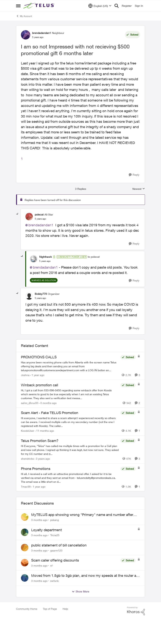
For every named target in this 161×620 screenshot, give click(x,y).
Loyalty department (46, 530)
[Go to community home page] (39, 6)
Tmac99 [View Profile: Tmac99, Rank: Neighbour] (26, 486)
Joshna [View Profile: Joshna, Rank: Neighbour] (25, 375)
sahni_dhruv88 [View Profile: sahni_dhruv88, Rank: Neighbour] (29, 402)
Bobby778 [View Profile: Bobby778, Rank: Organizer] (41, 293)
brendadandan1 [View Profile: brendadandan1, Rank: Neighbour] (41, 32)
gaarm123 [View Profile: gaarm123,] (56, 550)
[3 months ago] (39, 520)
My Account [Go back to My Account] (24, 16)
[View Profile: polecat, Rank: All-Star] (29, 216)
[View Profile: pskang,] (24, 517)
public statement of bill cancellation (59, 545)
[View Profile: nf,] (24, 562)
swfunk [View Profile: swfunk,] (54, 580)
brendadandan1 (40, 225)
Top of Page (50, 608)
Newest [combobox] (138, 189)
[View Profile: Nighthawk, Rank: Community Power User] (33, 259)
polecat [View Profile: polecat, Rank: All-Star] (39, 214)
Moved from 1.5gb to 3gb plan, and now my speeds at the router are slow (85, 575)
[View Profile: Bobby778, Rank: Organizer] (29, 296)
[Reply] (134, 174)
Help (65, 608)
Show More (80, 591)
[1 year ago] (37, 375)
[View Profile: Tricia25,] (24, 532)
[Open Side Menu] (18, 6)
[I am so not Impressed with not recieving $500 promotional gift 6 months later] (40, 219)
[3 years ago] (42, 459)
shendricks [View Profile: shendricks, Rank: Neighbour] (27, 458)
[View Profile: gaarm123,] (24, 547)
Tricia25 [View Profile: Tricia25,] (54, 535)
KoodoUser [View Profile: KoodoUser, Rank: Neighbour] (27, 430)
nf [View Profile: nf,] (51, 565)
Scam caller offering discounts (55, 560)
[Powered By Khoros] (136, 611)
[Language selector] (100, 5)
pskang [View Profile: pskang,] (54, 519)
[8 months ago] (48, 403)
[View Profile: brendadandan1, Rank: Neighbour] (25, 34)
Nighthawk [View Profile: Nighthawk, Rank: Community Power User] (45, 256)
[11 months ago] (44, 431)
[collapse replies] (17, 214)
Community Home (26, 608)
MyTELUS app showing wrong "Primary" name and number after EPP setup (82, 515)
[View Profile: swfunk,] (24, 578)
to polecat (94, 256)
